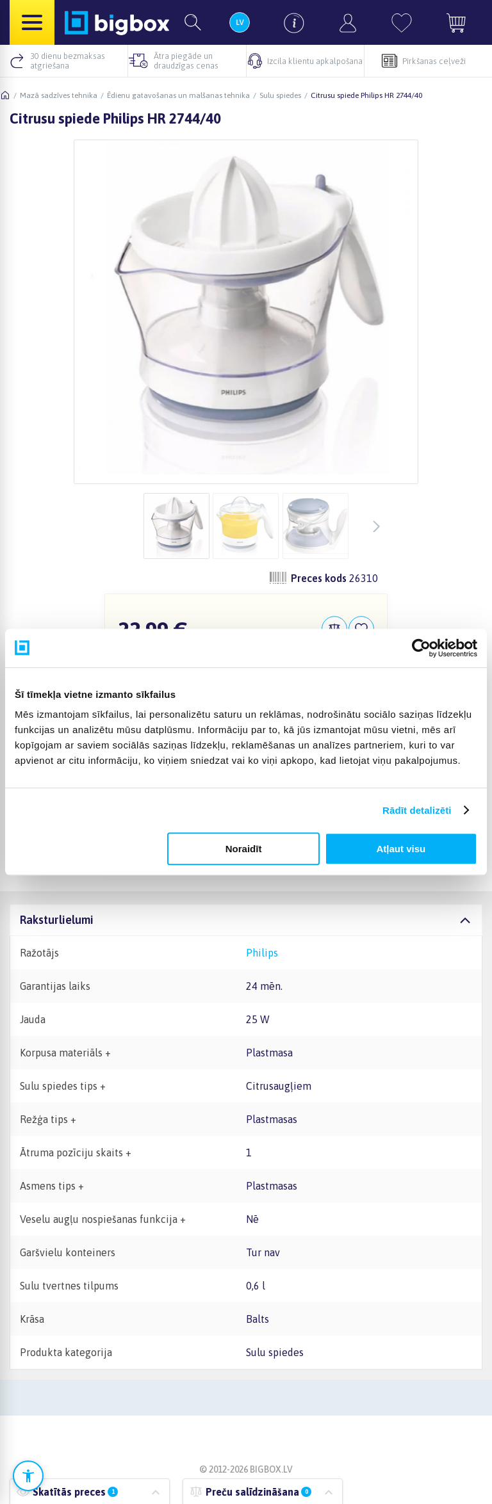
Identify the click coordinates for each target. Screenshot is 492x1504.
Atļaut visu (401, 848)
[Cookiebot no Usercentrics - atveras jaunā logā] (421, 648)
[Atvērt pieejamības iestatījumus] (28, 1475)
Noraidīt (244, 848)
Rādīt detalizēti (416, 810)
